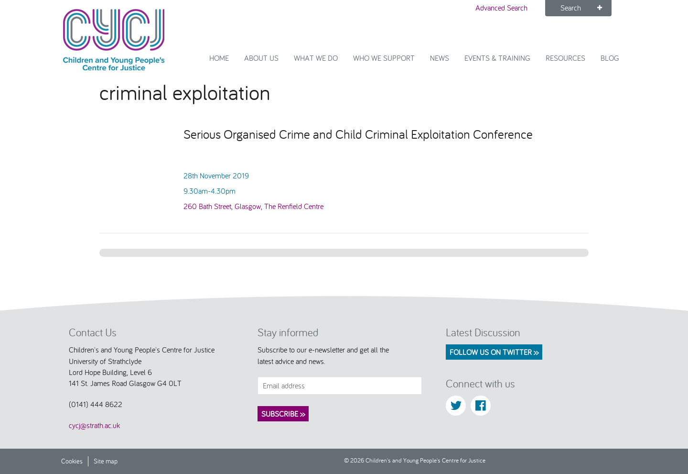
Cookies (72, 460)
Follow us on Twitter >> (494, 352)
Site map (106, 460)
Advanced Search (501, 7)
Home (219, 58)
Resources (565, 58)
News (439, 58)
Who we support (384, 58)
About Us (261, 58)
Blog (610, 58)
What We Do (316, 58)
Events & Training (497, 58)
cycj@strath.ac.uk (94, 425)
